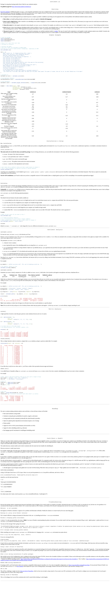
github (56, 31)
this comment (20, 590)
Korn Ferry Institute (5, 12)
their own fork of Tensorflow (26, 595)
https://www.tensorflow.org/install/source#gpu (79, 589)
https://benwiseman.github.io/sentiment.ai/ (21, 7)
